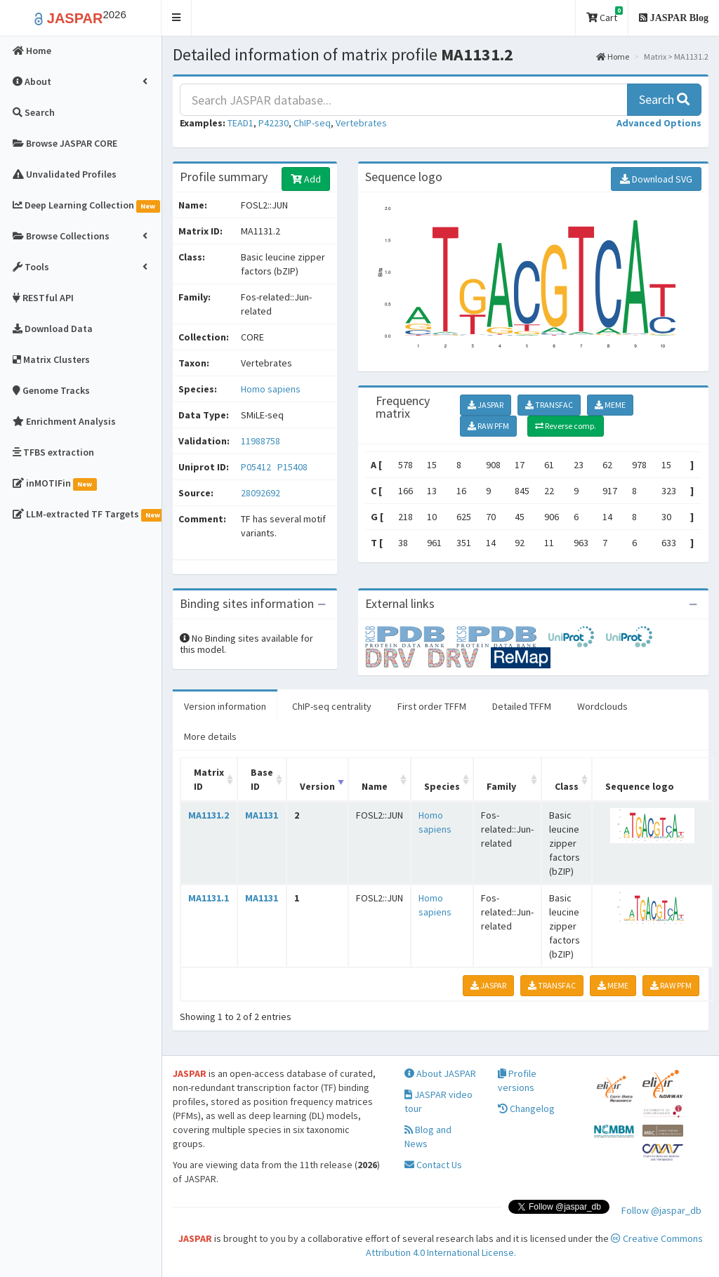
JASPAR (485, 404)
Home (612, 56)
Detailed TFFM (521, 706)
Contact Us (433, 1164)
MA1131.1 (208, 898)
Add (306, 179)
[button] (176, 18)
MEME (610, 404)
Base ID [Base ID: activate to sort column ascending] (262, 779)
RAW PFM (488, 426)
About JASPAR (440, 1073)
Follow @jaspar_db (661, 1210)
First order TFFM (431, 706)
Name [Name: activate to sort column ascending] (375, 786)
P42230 (273, 123)
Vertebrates (361, 123)
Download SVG (656, 179)
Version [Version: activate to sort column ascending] (317, 786)
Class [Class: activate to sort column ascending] (567, 786)
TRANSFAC (549, 404)
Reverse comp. (565, 426)
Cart (604, 15)
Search (664, 99)
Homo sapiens (271, 389)
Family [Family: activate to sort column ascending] (501, 786)
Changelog (526, 1108)
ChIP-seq (312, 123)
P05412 (257, 467)
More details (210, 736)
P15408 (293, 467)
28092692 (260, 493)
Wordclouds (602, 706)
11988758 (260, 441)
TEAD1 (240, 123)
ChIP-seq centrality (331, 706)
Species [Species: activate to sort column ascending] (442, 786)
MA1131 (261, 815)
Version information (225, 706)
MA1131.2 (208, 815)
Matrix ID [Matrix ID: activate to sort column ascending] (209, 779)
